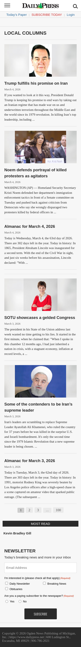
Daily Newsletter (20, 583)
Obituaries (16, 589)
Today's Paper (16, 14)
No (25, 601)
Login (71, 14)
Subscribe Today (47, 14)
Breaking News (56, 583)
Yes (11, 601)
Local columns (25, 33)
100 (58, 510)
